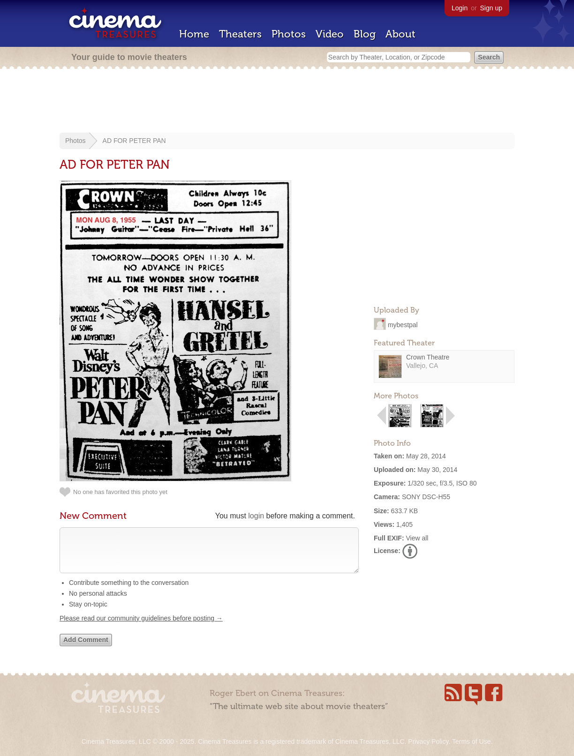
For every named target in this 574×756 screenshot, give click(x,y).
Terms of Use (471, 741)
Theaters (240, 34)
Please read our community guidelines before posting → (141, 627)
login (256, 516)
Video (330, 34)
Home (194, 34)
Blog (365, 34)
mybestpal (403, 324)
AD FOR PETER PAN (134, 140)
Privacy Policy (428, 741)
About (400, 34)
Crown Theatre (427, 357)
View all (417, 538)
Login (460, 8)
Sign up (491, 8)
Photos (289, 34)
